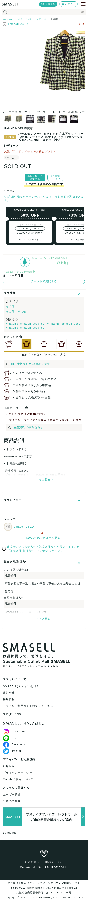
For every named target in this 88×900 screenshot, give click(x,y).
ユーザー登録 (12, 794)
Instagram (14, 731)
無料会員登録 (48, 4)
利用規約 (9, 766)
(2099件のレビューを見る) (44, 537)
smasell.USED (18, 24)
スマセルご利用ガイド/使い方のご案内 (28, 705)
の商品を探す (28, 364)
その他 (10, 306)
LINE (11, 737)
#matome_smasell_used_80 (25, 323)
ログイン (68, 4)
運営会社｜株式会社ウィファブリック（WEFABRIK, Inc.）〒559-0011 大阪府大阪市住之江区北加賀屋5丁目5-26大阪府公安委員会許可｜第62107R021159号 (44, 887)
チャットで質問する (44, 281)
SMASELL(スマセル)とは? (20, 686)
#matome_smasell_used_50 (25, 327)
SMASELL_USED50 (30, 228)
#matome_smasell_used (63, 323)
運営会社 (9, 692)
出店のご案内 (12, 801)
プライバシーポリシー (17, 772)
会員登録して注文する (35, 177)
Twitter (12, 750)
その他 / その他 (16, 311)
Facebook (14, 744)
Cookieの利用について (18, 779)
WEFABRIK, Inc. (47, 897)
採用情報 (9, 699)
